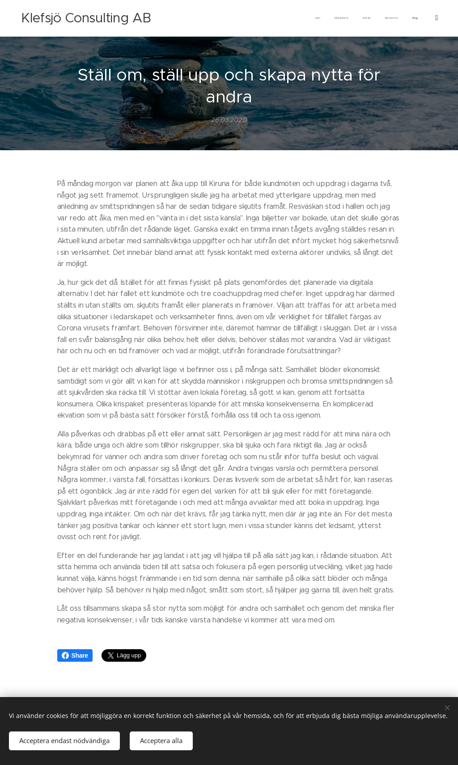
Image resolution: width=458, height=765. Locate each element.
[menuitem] (359, 18)
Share (75, 655)
